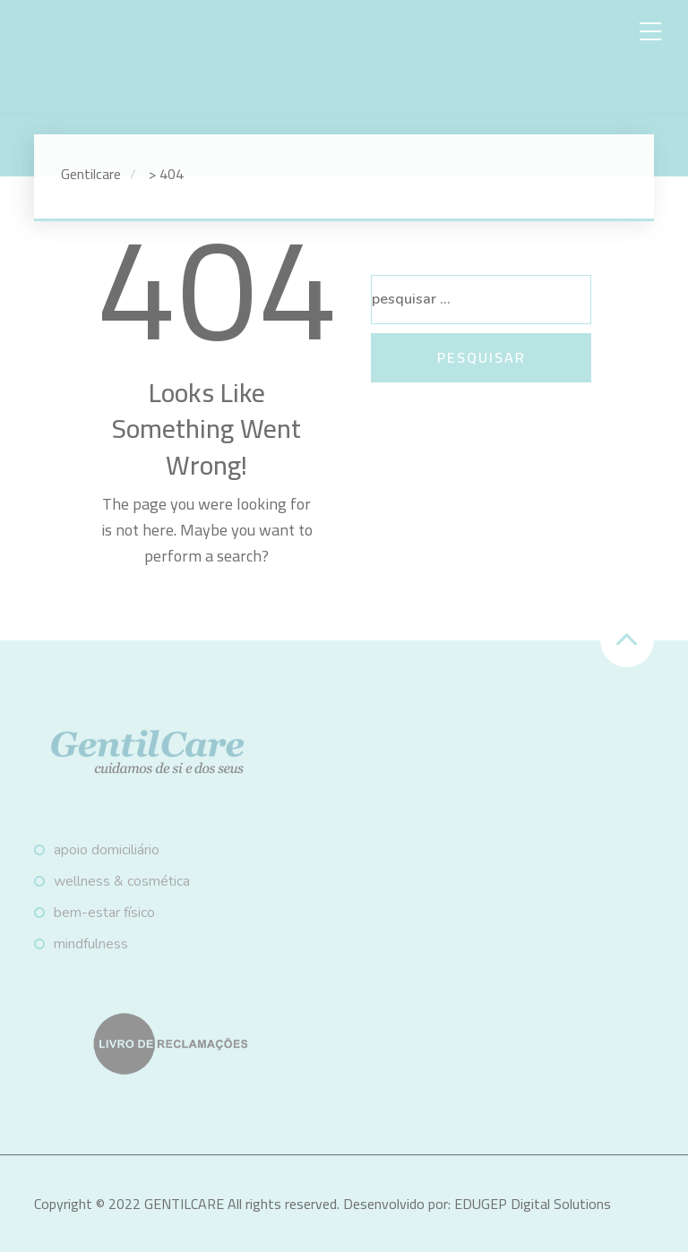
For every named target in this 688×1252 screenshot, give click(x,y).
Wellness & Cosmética (122, 881)
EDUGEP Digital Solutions (532, 1203)
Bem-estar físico (104, 912)
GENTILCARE (184, 1203)
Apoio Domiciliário (106, 850)
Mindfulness (91, 944)
